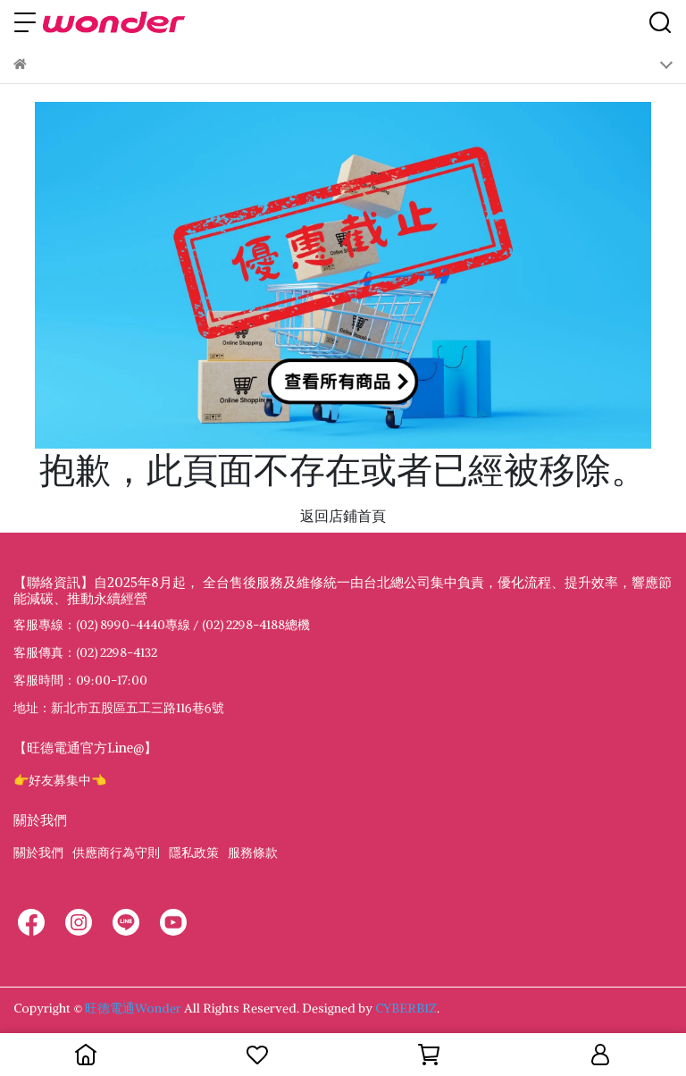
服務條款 (253, 853)
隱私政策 (194, 853)
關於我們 (38, 853)
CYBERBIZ (406, 1008)
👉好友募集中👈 (59, 780)
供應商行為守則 (116, 853)
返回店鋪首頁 (343, 516)
